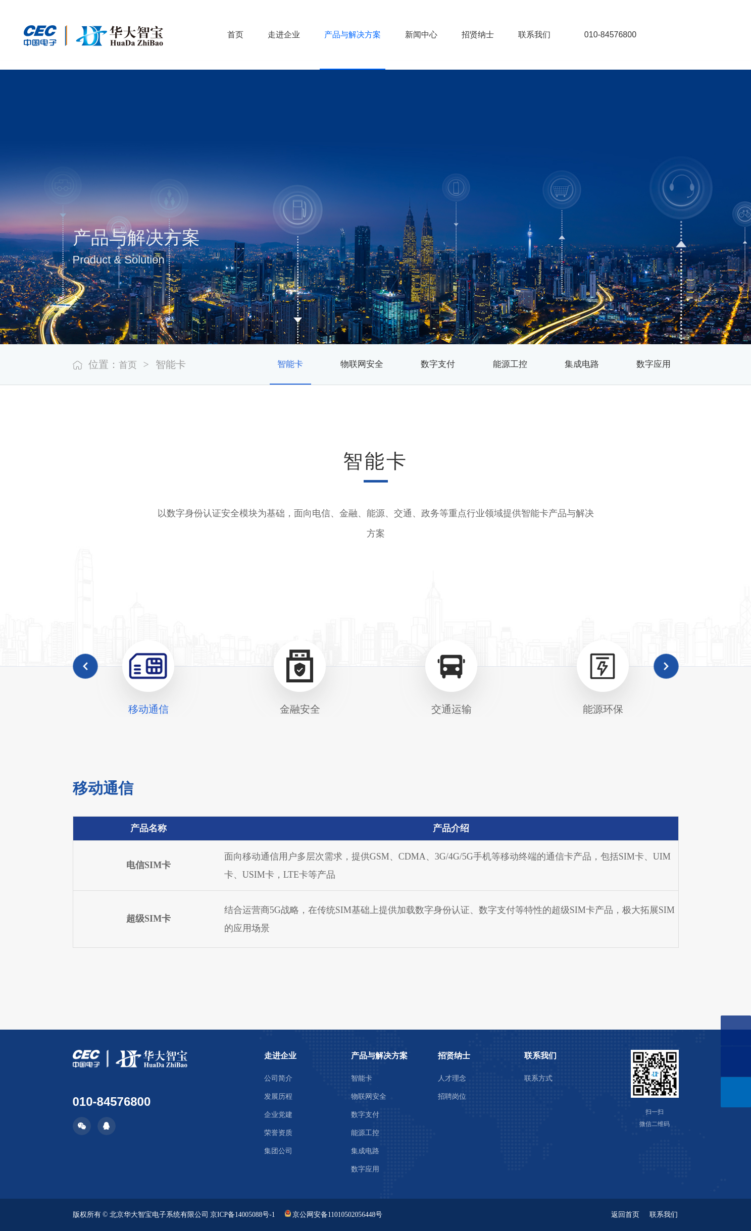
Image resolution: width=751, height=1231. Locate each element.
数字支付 (415, 364)
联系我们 (530, 34)
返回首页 (624, 1214)
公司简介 (278, 1078)
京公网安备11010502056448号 (336, 1214)
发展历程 (278, 1096)
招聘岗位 (452, 1096)
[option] (148, 678)
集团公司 (278, 1151)
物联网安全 (333, 364)
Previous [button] (85, 666)
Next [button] (666, 666)
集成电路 (572, 364)
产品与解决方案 (348, 34)
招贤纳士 (473, 34)
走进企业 (279, 34)
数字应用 (650, 364)
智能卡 (254, 364)
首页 (231, 34)
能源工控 (494, 364)
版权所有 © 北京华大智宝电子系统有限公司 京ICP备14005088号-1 (175, 1214)
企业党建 (278, 1114)
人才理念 (452, 1078)
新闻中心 (416, 34)
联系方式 (538, 1078)
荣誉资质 (278, 1133)
